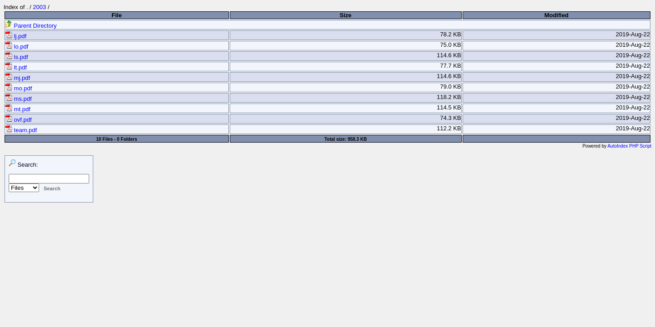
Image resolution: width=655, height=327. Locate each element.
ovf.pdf (18, 119)
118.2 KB (449, 97)
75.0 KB (450, 44)
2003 (39, 7)
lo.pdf (16, 46)
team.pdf (21, 130)
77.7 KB (450, 65)
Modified (556, 15)
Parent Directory (31, 25)
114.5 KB (449, 107)
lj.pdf (15, 36)
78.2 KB (450, 34)
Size (346, 15)
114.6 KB (449, 55)
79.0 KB (450, 86)
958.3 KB (357, 139)
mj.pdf (17, 77)
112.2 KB (449, 128)
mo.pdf (18, 88)
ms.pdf (18, 98)
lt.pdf (16, 67)
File (116, 15)
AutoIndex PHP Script (629, 146)
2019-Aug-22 (633, 34)
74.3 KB (450, 117)
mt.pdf (17, 109)
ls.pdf (16, 57)
